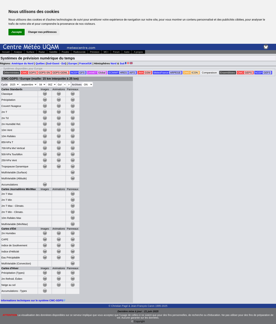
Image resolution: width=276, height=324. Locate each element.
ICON (195, 72)
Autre (127, 52)
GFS (82, 72)
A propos (138, 52)
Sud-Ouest (52, 63)
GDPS (32, 72)
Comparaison (209, 72)
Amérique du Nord (22, 63)
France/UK (85, 63)
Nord (114, 63)
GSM (147, 72)
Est (63, 63)
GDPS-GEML (60, 72)
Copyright (139, 321)
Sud (122, 63)
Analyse (18, 52)
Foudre (65, 52)
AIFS (132, 72)
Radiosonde (79, 52)
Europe (72, 63)
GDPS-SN (44, 72)
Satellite (53, 52)
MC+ (106, 52)
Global (102, 72)
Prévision (94, 52)
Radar (42, 52)
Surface (30, 52)
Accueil (6, 52)
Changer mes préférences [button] (42, 32)
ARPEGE (175, 72)
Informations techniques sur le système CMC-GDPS (32, 300)
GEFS (267, 72)
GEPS (248, 72)
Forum (116, 52)
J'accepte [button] (16, 32)
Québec (40, 63)
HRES (123, 72)
